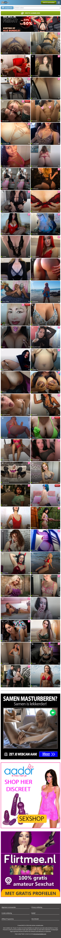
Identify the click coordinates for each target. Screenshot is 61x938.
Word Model (35, 919)
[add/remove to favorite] (2, 33)
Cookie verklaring (7, 913)
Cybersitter (48, 931)
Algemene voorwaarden (9, 907)
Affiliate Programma (8, 919)
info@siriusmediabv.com (39, 934)
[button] (48, 2)
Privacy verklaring (36, 907)
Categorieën (7, 8)
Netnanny (41, 931)
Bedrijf (33, 913)
